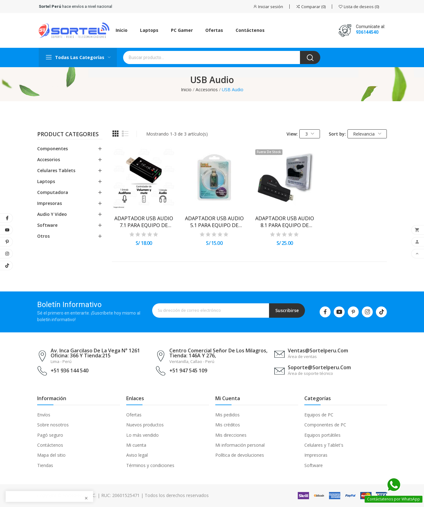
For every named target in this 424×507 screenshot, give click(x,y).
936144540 (367, 32)
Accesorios (48, 159)
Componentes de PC (325, 425)
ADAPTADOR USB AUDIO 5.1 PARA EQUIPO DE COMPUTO (214, 222)
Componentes (52, 149)
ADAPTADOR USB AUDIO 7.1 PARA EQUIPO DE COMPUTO (143, 222)
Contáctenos (50, 445)
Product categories (68, 135)
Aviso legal (137, 455)
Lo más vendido (142, 435)
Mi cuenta (136, 445)
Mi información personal (240, 445)
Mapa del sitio (51, 455)
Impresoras (49, 203)
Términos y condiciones (150, 465)
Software (47, 225)
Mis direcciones (231, 435)
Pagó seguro (50, 435)
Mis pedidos (227, 415)
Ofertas (134, 415)
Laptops (46, 181)
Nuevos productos (145, 425)
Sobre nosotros (53, 425)
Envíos (43, 415)
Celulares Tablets (56, 170)
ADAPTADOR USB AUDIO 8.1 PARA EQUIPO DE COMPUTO (284, 222)
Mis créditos (227, 425)
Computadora (52, 192)
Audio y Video (52, 214)
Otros (43, 236)
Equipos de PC (318, 415)
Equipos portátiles (322, 435)
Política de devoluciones (239, 455)
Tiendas (45, 465)
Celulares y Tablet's (323, 445)
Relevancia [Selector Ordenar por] (367, 134)
